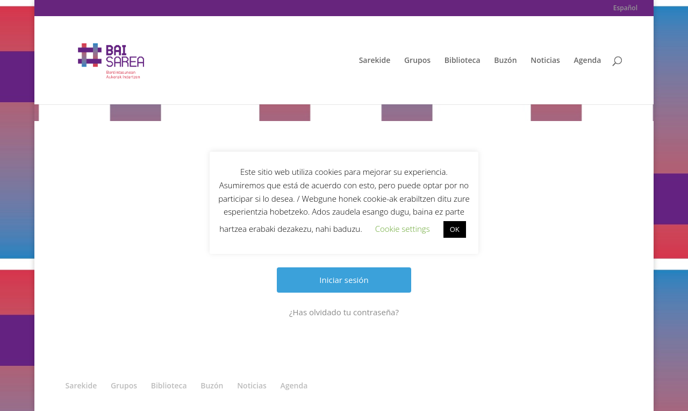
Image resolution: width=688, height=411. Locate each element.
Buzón (505, 60)
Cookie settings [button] (402, 228)
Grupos (417, 60)
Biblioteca (463, 60)
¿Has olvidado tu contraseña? (344, 312)
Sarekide (375, 60)
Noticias (545, 60)
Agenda (587, 60)
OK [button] (455, 229)
